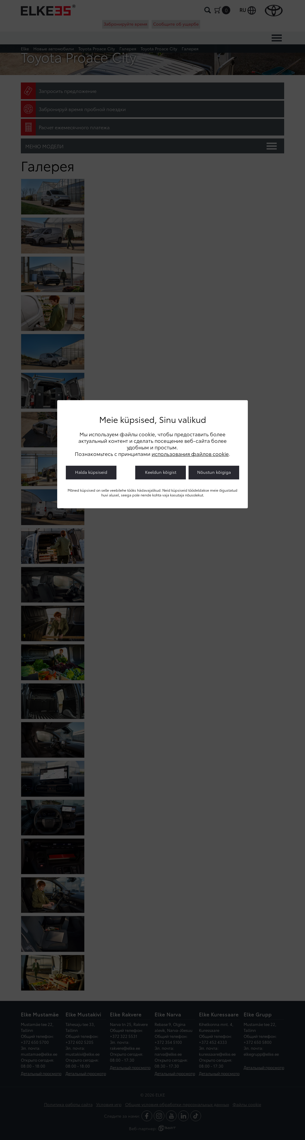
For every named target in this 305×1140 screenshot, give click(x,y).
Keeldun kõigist (160, 472)
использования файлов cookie (190, 453)
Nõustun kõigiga (214, 472)
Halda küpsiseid (91, 472)
